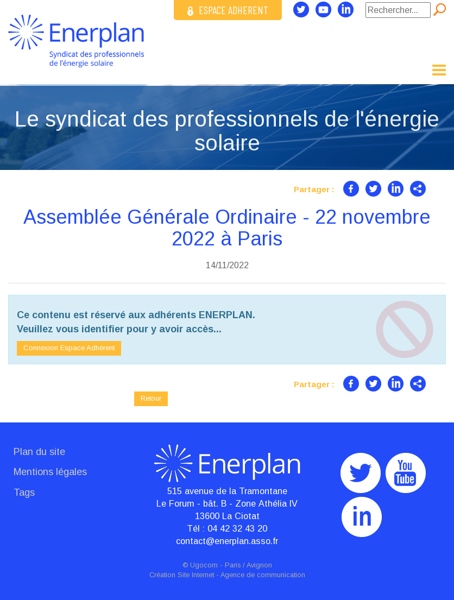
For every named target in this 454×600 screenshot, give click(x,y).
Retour (151, 398)
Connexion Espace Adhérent (69, 348)
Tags (24, 492)
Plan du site (39, 451)
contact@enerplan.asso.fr (227, 541)
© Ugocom (200, 565)
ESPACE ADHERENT (227, 9)
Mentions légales (50, 471)
